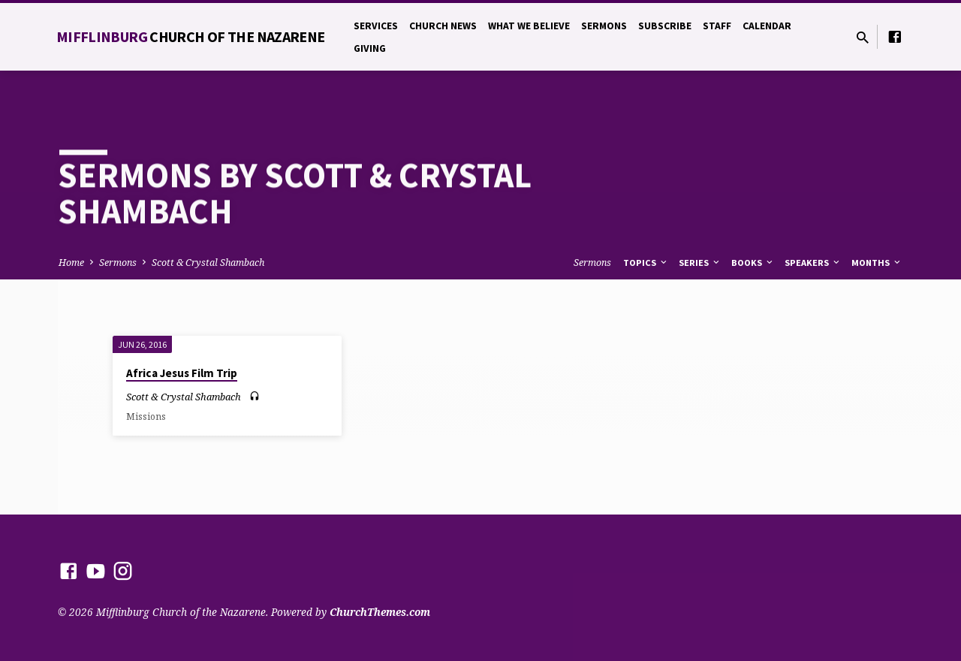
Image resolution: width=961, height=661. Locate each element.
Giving (370, 48)
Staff (717, 26)
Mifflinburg (190, 36)
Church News (443, 26)
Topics (646, 262)
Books (753, 262)
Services (376, 26)
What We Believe (529, 26)
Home (71, 262)
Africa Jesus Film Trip (181, 373)
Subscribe (664, 26)
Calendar (767, 26)
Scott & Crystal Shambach (208, 262)
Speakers (813, 262)
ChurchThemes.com (380, 612)
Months (876, 262)
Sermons (604, 26)
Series (700, 262)
